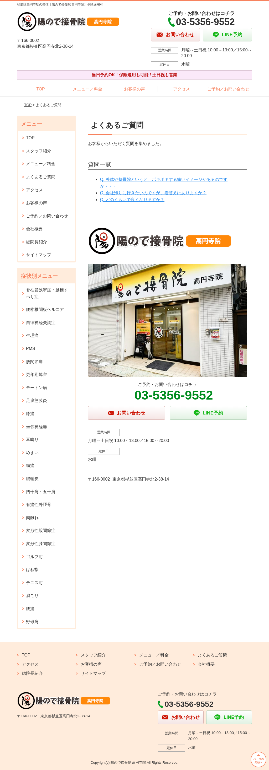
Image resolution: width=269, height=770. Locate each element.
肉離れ (32, 517)
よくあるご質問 (40, 177)
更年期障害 (36, 374)
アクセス (181, 89)
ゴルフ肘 (34, 556)
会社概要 (34, 229)
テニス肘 (34, 582)
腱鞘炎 (32, 478)
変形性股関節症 (40, 530)
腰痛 (30, 608)
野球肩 (32, 622)
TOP (40, 89)
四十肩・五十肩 (40, 491)
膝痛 (30, 413)
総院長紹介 (36, 242)
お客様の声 (134, 89)
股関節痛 (34, 361)
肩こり (32, 595)
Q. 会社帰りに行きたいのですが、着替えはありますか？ (153, 193)
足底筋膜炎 (36, 400)
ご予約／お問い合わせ (228, 89)
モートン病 (36, 387)
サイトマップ (38, 254)
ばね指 (32, 569)
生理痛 (32, 335)
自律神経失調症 (40, 322)
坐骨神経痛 (36, 426)
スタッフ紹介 (38, 151)
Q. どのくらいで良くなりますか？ (132, 199)
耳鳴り (32, 439)
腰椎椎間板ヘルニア (45, 309)
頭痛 (30, 465)
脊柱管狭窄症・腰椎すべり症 (47, 293)
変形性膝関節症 (40, 543)
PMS (30, 348)
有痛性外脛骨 (38, 504)
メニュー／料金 (87, 89)
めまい (32, 452)
